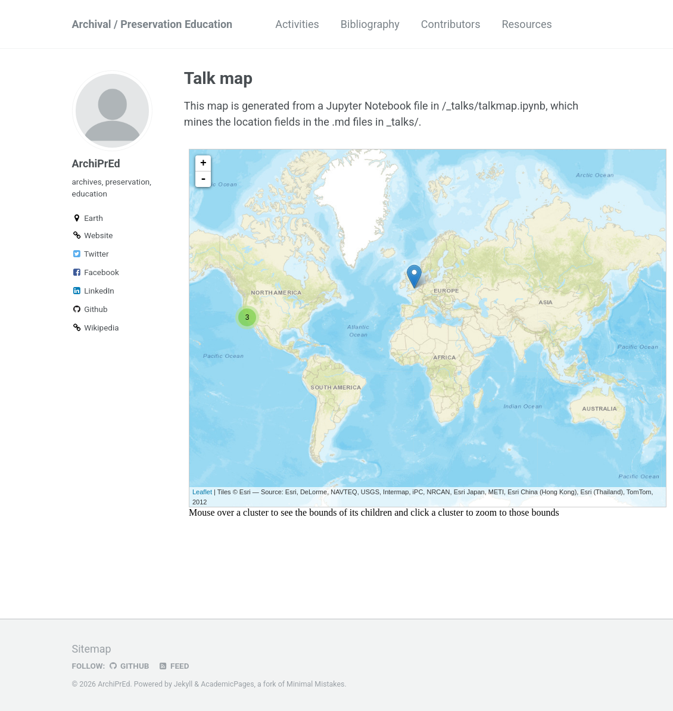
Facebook (95, 272)
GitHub (128, 666)
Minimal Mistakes (315, 684)
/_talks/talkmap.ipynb (494, 105)
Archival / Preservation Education (152, 24)
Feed (173, 666)
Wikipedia (95, 327)
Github (90, 309)
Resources (526, 24)
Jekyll (183, 684)
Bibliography (370, 24)
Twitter (90, 253)
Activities (297, 24)
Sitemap (91, 649)
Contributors (451, 24)
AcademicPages (227, 684)
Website (92, 235)
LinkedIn (93, 290)
